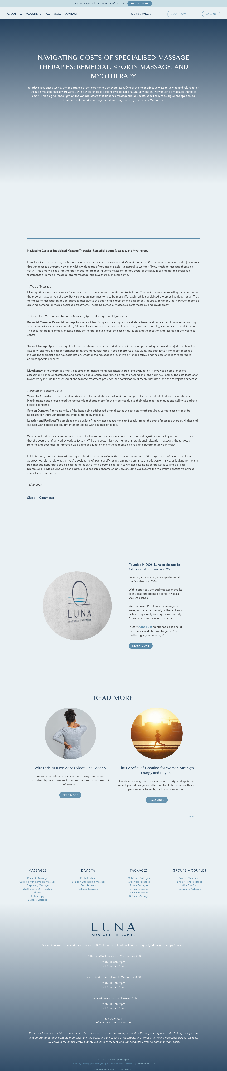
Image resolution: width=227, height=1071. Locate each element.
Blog (57, 14)
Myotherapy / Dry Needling (37, 889)
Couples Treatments (189, 878)
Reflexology (37, 896)
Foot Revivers (88, 885)
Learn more (140, 646)
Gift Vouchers (30, 14)
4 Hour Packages (139, 892)
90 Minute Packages (139, 882)
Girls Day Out (189, 885)
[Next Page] (192, 816)
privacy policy (124, 1070)
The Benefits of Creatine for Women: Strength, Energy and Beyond (157, 771)
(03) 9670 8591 (113, 1019)
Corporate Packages (189, 889)
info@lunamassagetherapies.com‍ (113, 1022)
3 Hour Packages (139, 889)
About (11, 14)
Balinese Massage (37, 900)
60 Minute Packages (139, 878)
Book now (178, 14)
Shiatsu (37, 892)
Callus (211, 14)
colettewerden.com (146, 1064)
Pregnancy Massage (38, 885)
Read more (70, 795)
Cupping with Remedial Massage (37, 882)
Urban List (145, 627)
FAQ (47, 14)
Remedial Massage (37, 878)
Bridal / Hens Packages (189, 882)
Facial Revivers (88, 878)
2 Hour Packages (139, 885)
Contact (71, 14)
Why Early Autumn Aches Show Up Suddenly (70, 768)
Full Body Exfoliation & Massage (88, 882)
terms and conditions (103, 1070)
